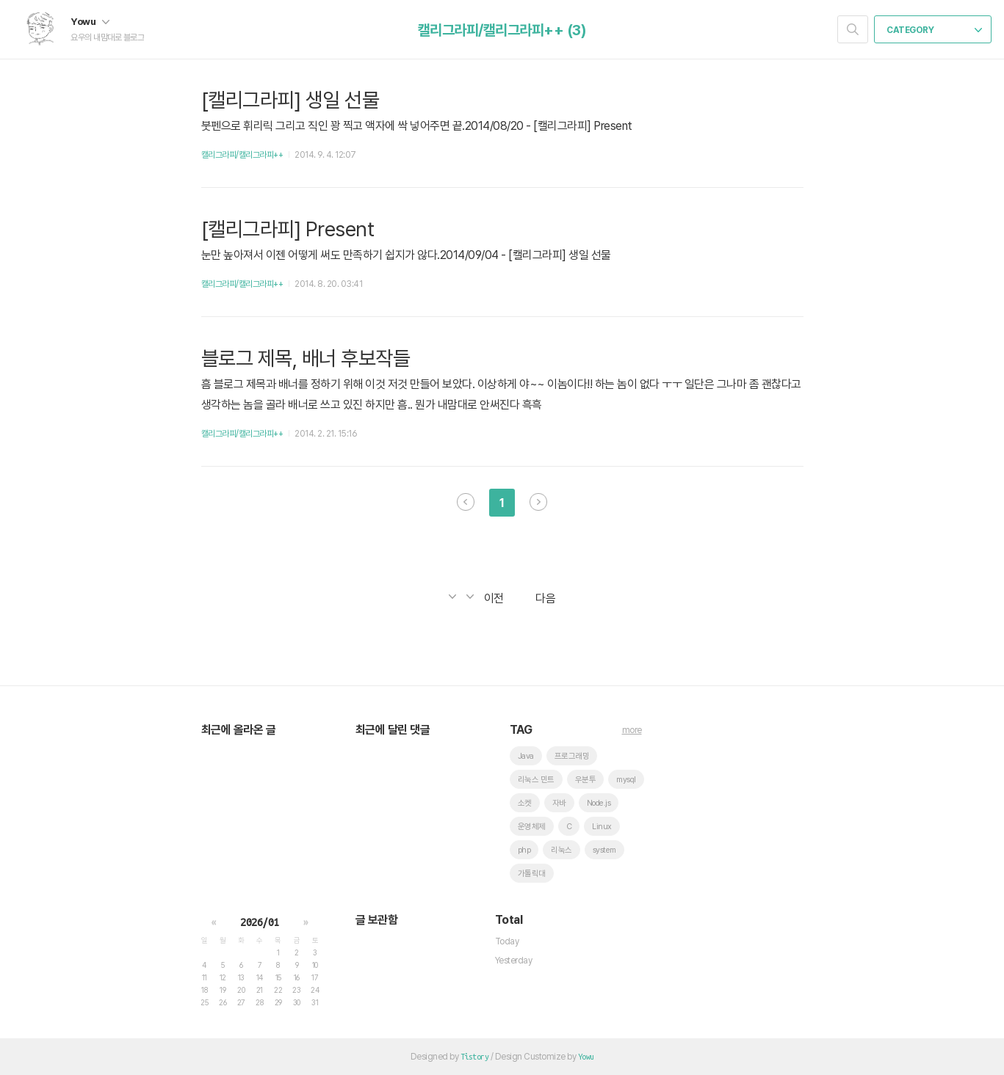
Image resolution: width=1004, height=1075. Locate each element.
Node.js (599, 803)
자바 (559, 803)
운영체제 (532, 826)
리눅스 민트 (536, 779)
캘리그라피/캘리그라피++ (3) (502, 30)
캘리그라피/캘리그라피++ (242, 155)
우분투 (585, 779)
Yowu (90, 21)
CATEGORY (934, 30)
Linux (602, 826)
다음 (538, 502)
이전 (465, 502)
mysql (626, 779)
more (632, 730)
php (524, 850)
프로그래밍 (572, 756)
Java (526, 756)
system (604, 850)
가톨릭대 (532, 873)
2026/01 (259, 922)
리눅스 (561, 850)
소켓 (525, 803)
